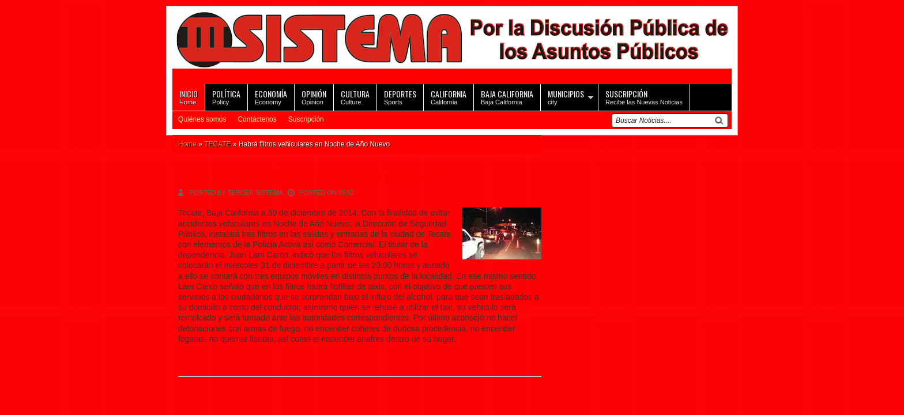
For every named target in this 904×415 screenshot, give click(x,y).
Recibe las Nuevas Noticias (644, 96)
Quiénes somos (202, 119)
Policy (226, 96)
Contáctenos (257, 119)
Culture (355, 96)
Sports (400, 96)
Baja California (507, 96)
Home (188, 96)
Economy (271, 96)
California (448, 96)
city (566, 96)
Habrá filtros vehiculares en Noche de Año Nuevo (309, 175)
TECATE (217, 144)
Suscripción (306, 119)
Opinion (314, 96)
